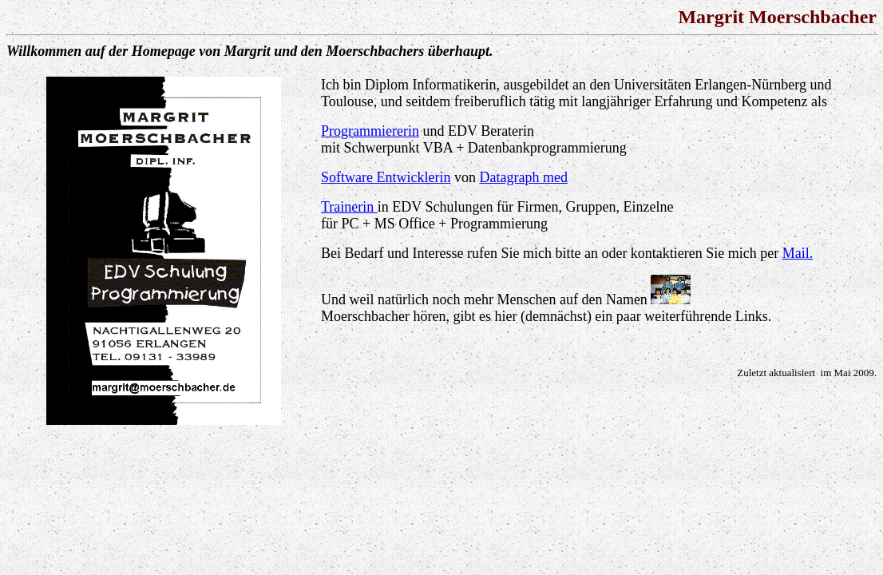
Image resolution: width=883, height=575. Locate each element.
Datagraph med (523, 177)
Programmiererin (370, 131)
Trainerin (349, 207)
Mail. (798, 253)
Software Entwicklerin (385, 177)
